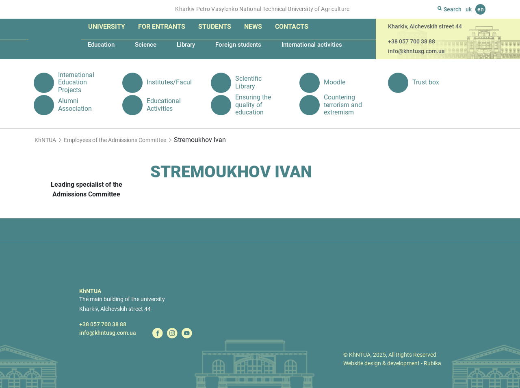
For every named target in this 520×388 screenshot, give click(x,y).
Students (214, 26)
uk (469, 9)
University (106, 26)
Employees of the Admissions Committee (115, 140)
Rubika (432, 363)
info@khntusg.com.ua (416, 51)
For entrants (161, 26)
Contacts (291, 26)
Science (145, 44)
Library (186, 44)
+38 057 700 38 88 (411, 41)
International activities (312, 44)
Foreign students (238, 44)
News (253, 26)
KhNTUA (45, 140)
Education (101, 44)
